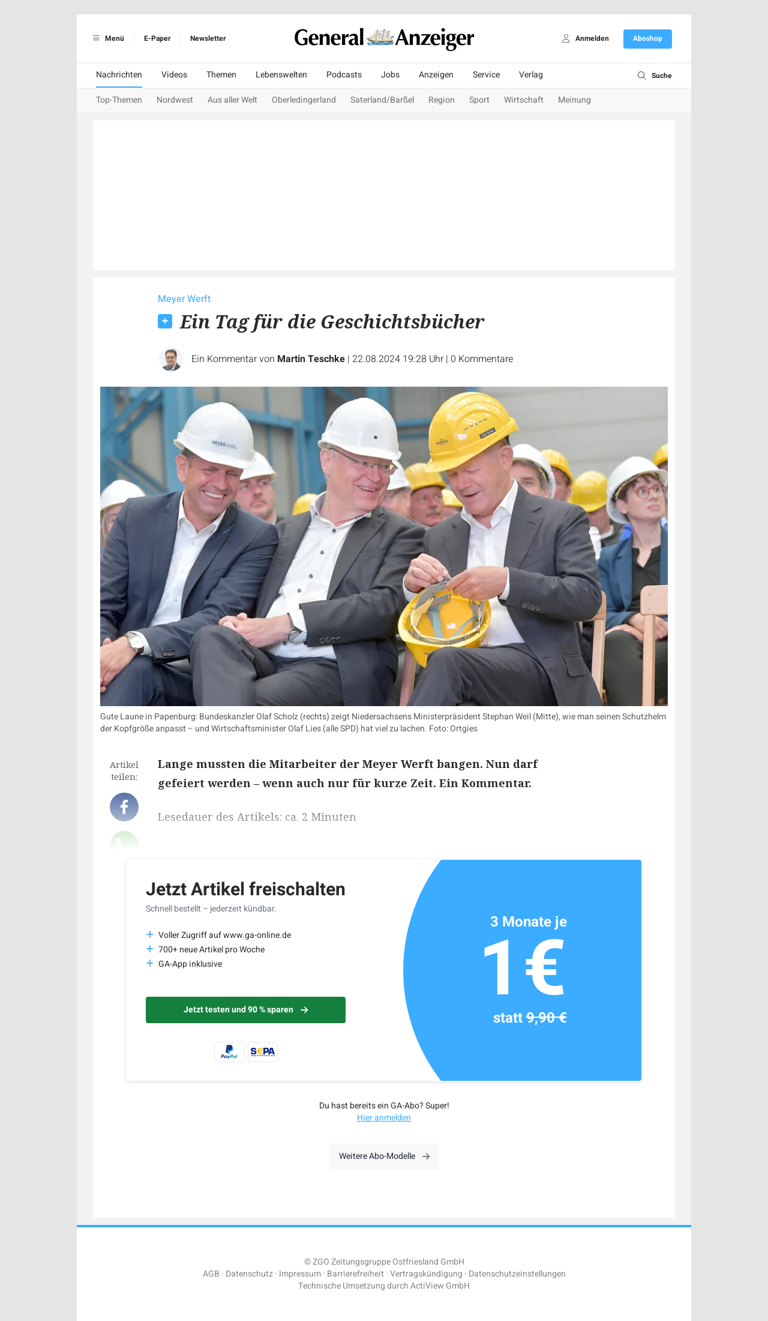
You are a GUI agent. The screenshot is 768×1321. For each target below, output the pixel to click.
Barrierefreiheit (355, 1274)
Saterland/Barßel (382, 100)
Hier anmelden (384, 1117)
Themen (221, 74)
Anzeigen (436, 74)
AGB (211, 1274)
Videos (174, 74)
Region (441, 100)
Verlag (531, 74)
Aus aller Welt (232, 100)
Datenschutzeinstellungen (517, 1274)
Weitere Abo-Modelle (384, 1156)
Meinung (574, 100)
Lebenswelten (281, 74)
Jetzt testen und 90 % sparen (246, 1009)
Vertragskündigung (426, 1274)
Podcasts (344, 74)
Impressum (300, 1274)
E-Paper (157, 38)
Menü (106, 38)
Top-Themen (119, 100)
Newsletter (208, 38)
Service (486, 74)
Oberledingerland (304, 100)
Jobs (390, 74)
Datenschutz (249, 1274)
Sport (479, 100)
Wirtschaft (524, 100)
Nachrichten (119, 74)
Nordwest (175, 100)
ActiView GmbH (440, 1286)
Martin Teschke (311, 359)
